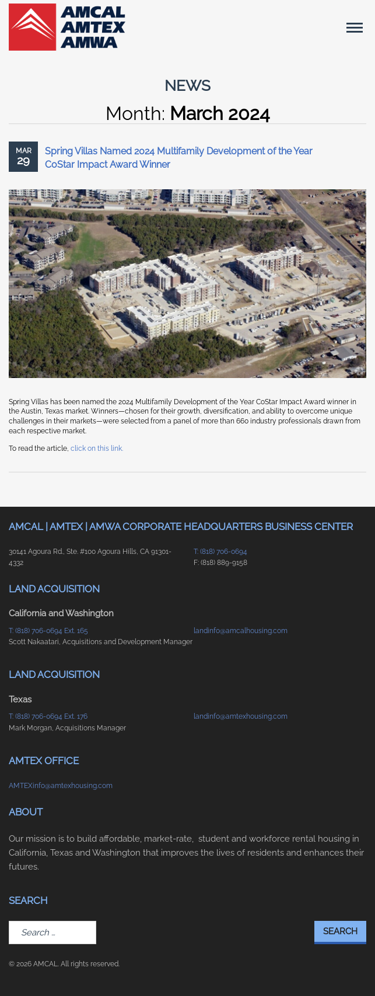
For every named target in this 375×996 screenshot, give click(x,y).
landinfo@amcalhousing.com (241, 631)
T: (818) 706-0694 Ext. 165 (48, 631)
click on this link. (97, 448)
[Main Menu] (354, 27)
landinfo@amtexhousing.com (241, 716)
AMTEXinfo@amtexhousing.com (61, 786)
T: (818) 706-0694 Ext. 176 (48, 716)
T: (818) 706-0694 (220, 552)
